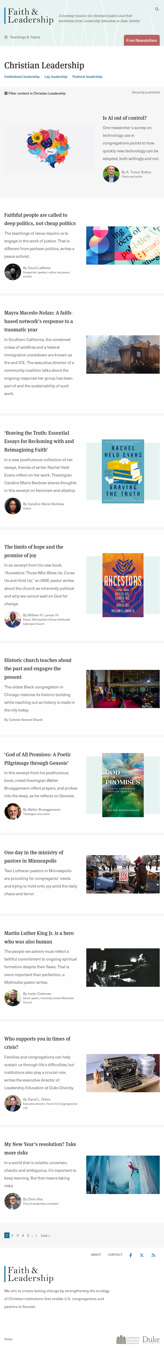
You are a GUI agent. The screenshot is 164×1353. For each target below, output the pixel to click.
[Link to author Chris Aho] (12, 1201)
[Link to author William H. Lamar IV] (12, 619)
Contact (115, 1254)
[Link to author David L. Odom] (12, 1103)
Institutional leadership (22, 76)
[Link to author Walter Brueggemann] (12, 811)
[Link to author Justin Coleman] (12, 997)
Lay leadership (56, 76)
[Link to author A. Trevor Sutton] (111, 174)
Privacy (8, 1339)
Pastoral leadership (87, 76)
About (96, 1254)
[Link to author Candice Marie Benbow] (12, 506)
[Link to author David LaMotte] (12, 272)
